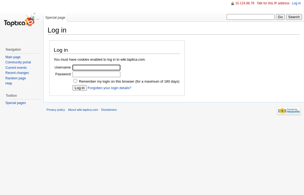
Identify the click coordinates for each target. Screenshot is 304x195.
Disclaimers (109, 109)
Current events (16, 68)
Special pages (15, 103)
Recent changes (17, 73)
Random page (15, 78)
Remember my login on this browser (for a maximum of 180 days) (129, 81)
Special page (55, 17)
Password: (63, 74)
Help (8, 83)
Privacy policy (56, 109)
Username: (63, 67)
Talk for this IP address (273, 3)
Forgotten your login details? (109, 88)
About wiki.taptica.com (83, 109)
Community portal (18, 62)
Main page (13, 57)
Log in (296, 3)
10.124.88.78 (244, 3)
